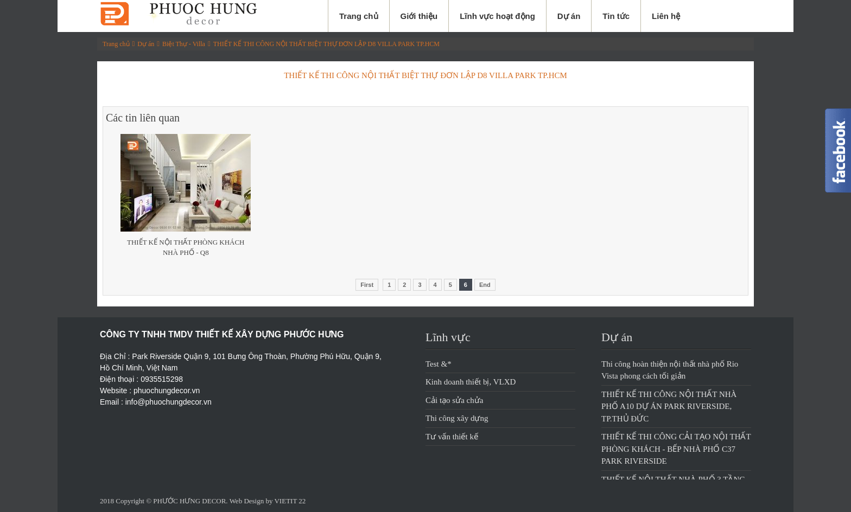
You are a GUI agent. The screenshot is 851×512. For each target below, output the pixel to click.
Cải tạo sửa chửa (454, 400)
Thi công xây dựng (457, 418)
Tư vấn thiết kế (452, 436)
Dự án (569, 16)
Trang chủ (358, 16)
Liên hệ (666, 16)
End (485, 284)
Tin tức (616, 16)
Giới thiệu (419, 16)
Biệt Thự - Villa (183, 44)
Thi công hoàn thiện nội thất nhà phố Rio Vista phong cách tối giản (669, 370)
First (366, 284)
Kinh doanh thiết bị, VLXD (471, 381)
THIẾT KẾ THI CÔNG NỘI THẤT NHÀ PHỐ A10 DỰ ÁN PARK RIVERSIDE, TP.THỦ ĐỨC (668, 406)
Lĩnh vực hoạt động (497, 16)
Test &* (439, 364)
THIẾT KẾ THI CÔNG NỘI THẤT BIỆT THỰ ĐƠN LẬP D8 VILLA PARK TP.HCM (326, 44)
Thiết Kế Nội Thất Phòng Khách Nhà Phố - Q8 (186, 247)
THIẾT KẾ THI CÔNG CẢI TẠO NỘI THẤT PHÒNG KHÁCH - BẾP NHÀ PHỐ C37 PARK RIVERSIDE (676, 448)
